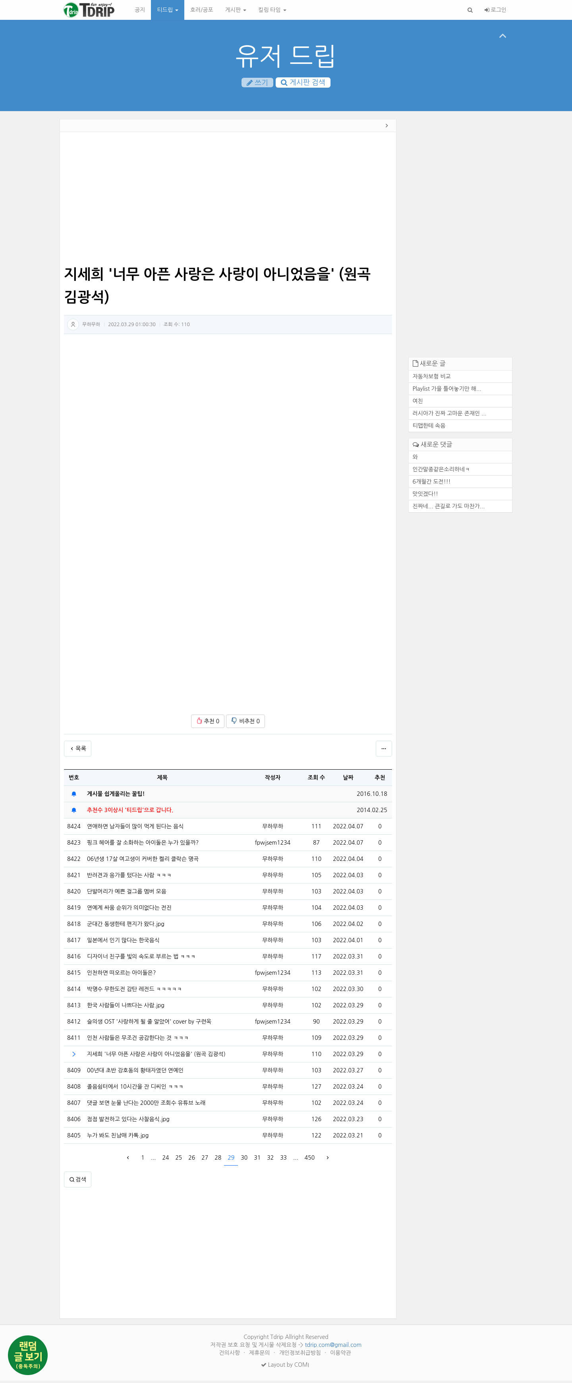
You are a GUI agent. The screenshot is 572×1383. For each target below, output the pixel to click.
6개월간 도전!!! (432, 483)
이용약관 (340, 1355)
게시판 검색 (303, 82)
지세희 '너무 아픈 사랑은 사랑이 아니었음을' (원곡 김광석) (156, 1056)
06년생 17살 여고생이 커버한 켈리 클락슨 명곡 (143, 861)
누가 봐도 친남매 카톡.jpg (118, 1138)
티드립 (167, 10)
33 (283, 1159)
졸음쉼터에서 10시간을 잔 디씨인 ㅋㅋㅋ (135, 1089)
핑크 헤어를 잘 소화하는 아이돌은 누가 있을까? (143, 845)
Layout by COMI (285, 1367)
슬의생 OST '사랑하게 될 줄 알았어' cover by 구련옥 (149, 1024)
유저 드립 (286, 56)
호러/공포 (201, 10)
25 (178, 1159)
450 (310, 1159)
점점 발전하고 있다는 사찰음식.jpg (128, 1121)
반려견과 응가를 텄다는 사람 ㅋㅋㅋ (129, 877)
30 (244, 1159)
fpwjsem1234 (272, 844)
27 (204, 1159)
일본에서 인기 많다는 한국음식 (123, 942)
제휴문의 (260, 1355)
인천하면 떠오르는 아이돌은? (121, 975)
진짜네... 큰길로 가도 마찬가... (449, 508)
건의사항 (230, 1355)
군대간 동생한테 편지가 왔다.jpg (125, 926)
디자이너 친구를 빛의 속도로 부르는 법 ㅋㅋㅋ (141, 959)
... (153, 1159)
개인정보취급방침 (301, 1355)
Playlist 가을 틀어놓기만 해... (447, 391)
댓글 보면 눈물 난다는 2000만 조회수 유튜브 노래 (146, 1105)
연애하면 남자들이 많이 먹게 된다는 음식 (135, 829)
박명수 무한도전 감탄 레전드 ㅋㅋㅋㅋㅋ (134, 991)
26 (191, 1159)
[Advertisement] (228, 201)
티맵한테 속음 (429, 427)
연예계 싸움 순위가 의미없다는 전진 (129, 910)
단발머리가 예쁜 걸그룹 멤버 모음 (126, 894)
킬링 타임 (272, 10)
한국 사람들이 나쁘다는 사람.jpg (125, 1007)
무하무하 (91, 326)
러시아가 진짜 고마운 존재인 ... (450, 415)
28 (217, 1159)
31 (257, 1159)
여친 (418, 403)
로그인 (495, 10)
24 (165, 1159)
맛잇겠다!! (426, 496)
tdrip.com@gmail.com (333, 1347)
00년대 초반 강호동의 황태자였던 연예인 (135, 1073)
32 (270, 1159)
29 (231, 1159)
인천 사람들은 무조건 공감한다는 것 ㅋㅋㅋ (138, 1040)
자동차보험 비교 (432, 378)
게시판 (235, 10)
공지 (140, 10)
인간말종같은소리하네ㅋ (441, 471)
